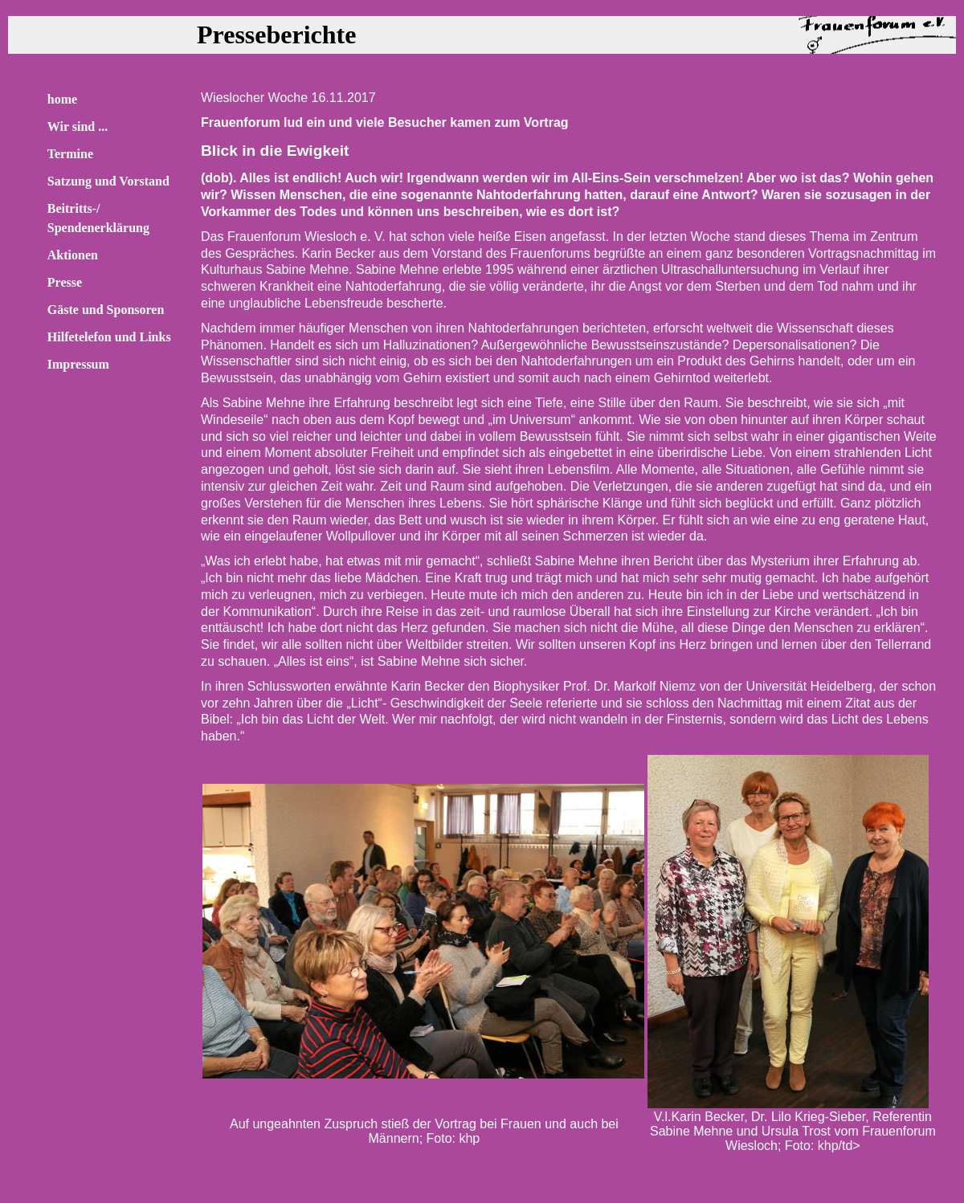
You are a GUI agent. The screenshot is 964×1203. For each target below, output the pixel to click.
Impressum (78, 364)
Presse (64, 282)
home (62, 99)
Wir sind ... (77, 126)
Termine (70, 154)
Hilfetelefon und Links (109, 337)
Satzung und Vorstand (108, 181)
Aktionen (72, 255)
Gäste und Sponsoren (106, 309)
